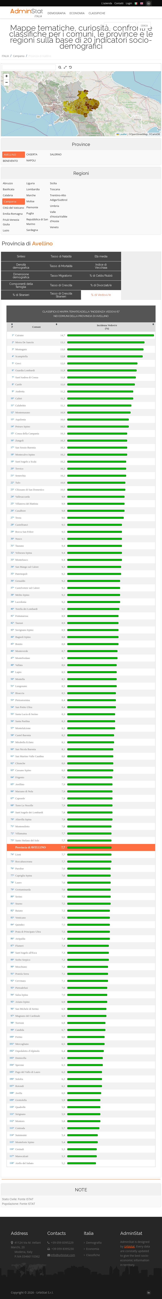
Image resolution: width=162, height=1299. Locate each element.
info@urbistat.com (61, 1255)
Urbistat (129, 1246)
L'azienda (107, 3)
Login (129, 3)
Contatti (119, 3)
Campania (18, 56)
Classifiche (96, 13)
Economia (77, 13)
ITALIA (5, 56)
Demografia (56, 13)
